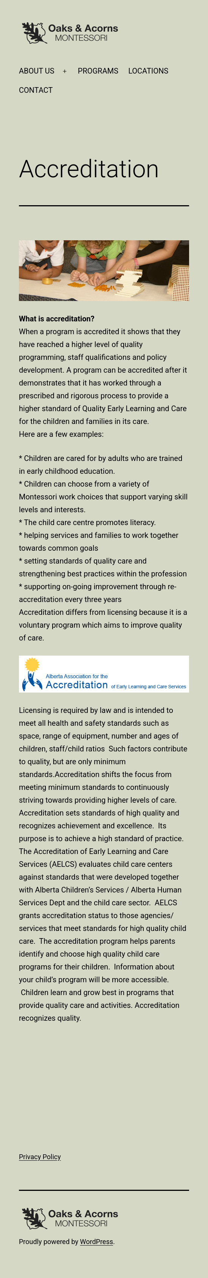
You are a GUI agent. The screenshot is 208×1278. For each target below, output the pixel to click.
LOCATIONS (148, 70)
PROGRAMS (98, 70)
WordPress (96, 1242)
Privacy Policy (40, 1157)
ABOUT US (36, 70)
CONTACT (36, 90)
